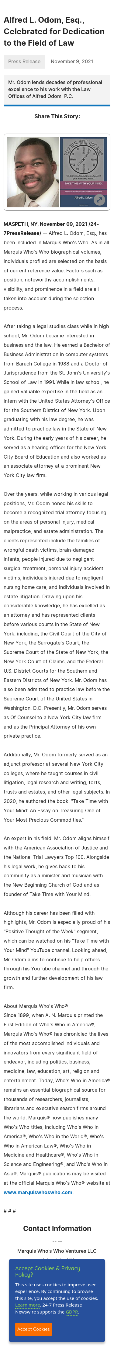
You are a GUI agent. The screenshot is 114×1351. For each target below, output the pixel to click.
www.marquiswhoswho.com (38, 1192)
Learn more (27, 1305)
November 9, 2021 (72, 61)
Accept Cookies (33, 1329)
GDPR (72, 1312)
